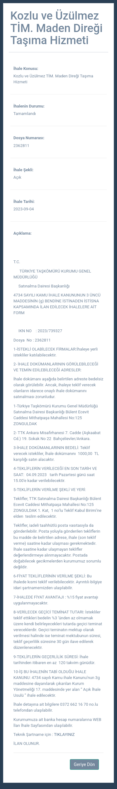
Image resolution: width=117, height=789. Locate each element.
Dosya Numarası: (28, 137)
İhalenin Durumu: (29, 106)
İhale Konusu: (25, 68)
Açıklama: (22, 233)
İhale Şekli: (23, 169)
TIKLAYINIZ (64, 734)
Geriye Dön (84, 764)
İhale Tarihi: (24, 201)
